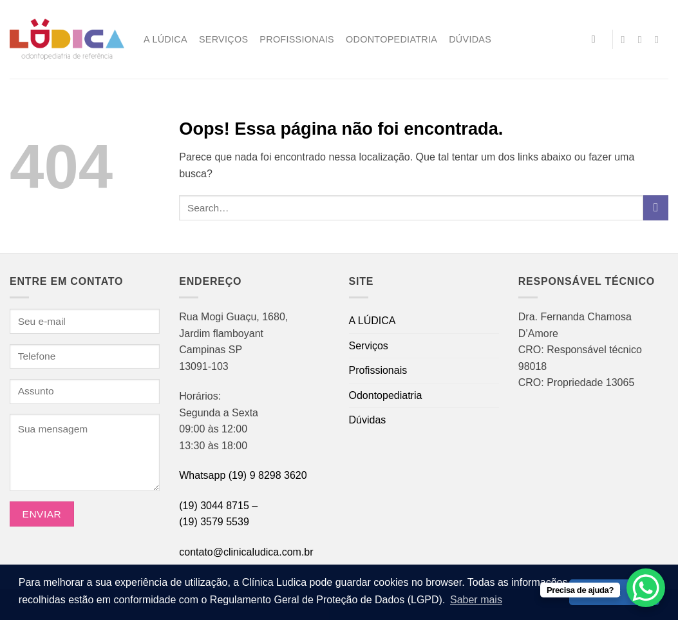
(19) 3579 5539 (214, 521)
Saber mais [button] (476, 599)
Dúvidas (470, 39)
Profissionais (296, 39)
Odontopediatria (391, 39)
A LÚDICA (165, 39)
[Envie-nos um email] (643, 39)
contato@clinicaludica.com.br (246, 552)
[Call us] (660, 39)
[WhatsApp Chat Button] (645, 587)
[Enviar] (655, 207)
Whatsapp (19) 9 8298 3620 (242, 475)
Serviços (223, 39)
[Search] (597, 39)
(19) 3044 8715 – (218, 505)
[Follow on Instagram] (626, 39)
